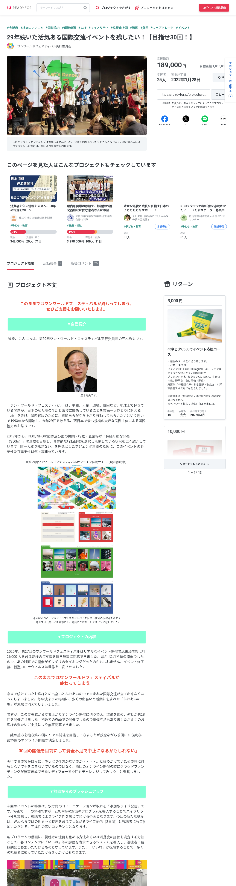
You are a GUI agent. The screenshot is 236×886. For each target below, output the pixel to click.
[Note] (223, 118)
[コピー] (220, 94)
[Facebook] (164, 118)
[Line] (204, 118)
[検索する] (85, 7)
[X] (186, 118)
